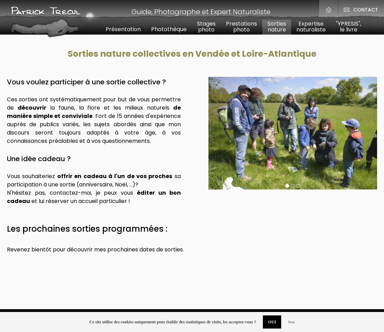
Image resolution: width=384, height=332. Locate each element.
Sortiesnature (276, 27)
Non (291, 322)
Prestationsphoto (241, 27)
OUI (272, 322)
